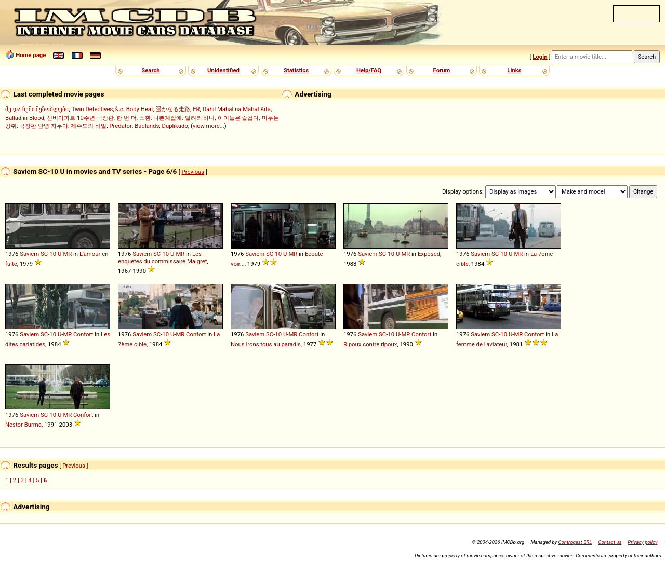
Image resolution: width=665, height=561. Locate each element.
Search (150, 70)
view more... (208, 125)
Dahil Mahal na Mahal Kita (237, 109)
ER (196, 109)
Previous (193, 171)
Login (540, 56)
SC (44, 253)
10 (52, 253)
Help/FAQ (368, 70)
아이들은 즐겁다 (238, 117)
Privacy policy (642, 542)
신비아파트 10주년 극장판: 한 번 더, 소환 (99, 117)
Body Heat (139, 109)
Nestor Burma (23, 424)
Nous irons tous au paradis (266, 344)
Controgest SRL (575, 542)
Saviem (29, 253)
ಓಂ (119, 109)
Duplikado (175, 125)
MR (67, 253)
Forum (441, 70)
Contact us (609, 542)
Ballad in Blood (24, 117)
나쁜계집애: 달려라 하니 (184, 117)
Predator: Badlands (134, 125)
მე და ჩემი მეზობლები (37, 109)
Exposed (429, 253)
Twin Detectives (92, 109)
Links (514, 70)
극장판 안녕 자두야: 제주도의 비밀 (63, 125)
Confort (83, 334)
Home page (31, 55)
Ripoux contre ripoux (370, 344)
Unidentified (223, 70)
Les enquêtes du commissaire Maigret (162, 257)
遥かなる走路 (173, 109)
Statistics (296, 70)
